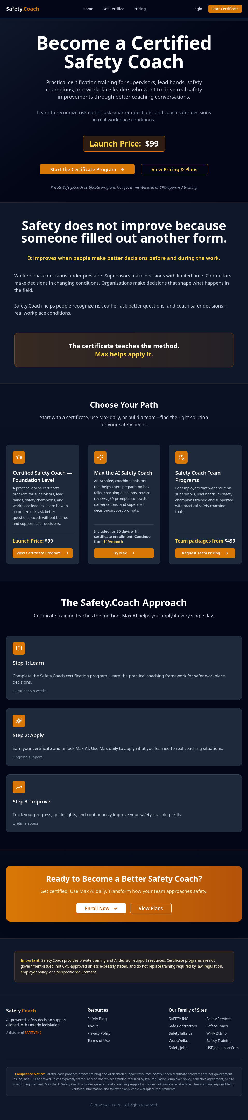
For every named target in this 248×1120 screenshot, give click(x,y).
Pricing (140, 8)
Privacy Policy (99, 1033)
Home (88, 8)
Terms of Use (99, 1040)
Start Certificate (225, 8)
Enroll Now (101, 908)
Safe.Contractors (183, 1025)
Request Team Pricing (205, 553)
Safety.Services (218, 1018)
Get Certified (114, 8)
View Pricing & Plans (174, 169)
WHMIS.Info (216, 1033)
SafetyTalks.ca (180, 1033)
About (93, 1025)
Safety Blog (97, 1018)
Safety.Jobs (178, 1047)
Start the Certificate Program (87, 169)
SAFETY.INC (33, 1032)
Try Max (124, 553)
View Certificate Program (43, 553)
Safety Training (219, 1040)
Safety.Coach (217, 1025)
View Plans (151, 908)
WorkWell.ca (179, 1040)
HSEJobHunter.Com (222, 1047)
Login (197, 8)
